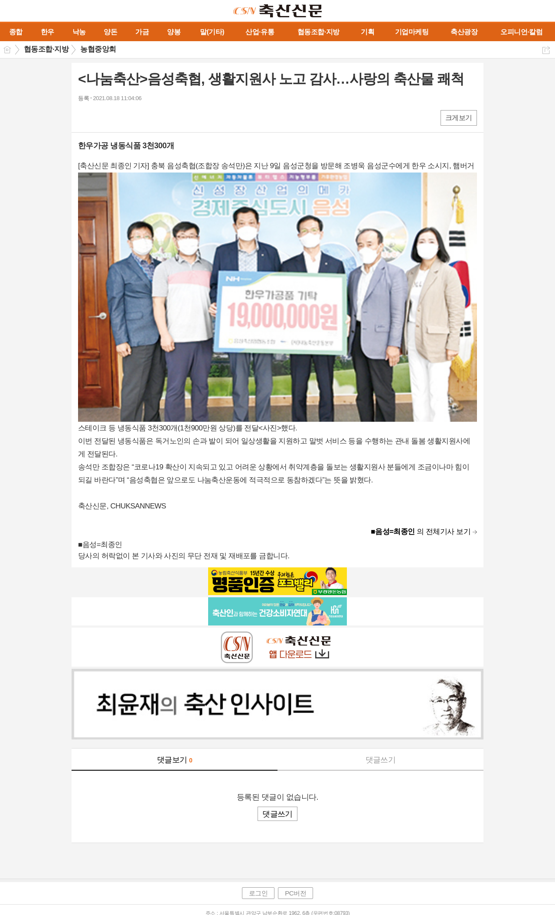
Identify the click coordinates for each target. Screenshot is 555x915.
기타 (137, 117)
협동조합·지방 (46, 49)
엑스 (103, 117)
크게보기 (458, 117)
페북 (85, 117)
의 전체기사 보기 (420, 532)
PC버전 (295, 893)
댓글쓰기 (381, 759)
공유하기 (546, 50)
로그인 (258, 893)
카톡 (120, 117)
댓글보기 (175, 759)
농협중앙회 (98, 49)
